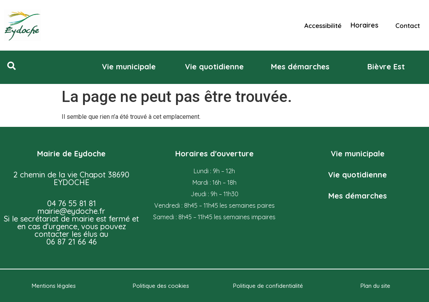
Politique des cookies (161, 285)
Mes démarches (357, 195)
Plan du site (375, 285)
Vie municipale (358, 153)
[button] (11, 66)
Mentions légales (54, 285)
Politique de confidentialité (268, 285)
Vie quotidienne (357, 174)
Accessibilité (322, 25)
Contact (407, 25)
